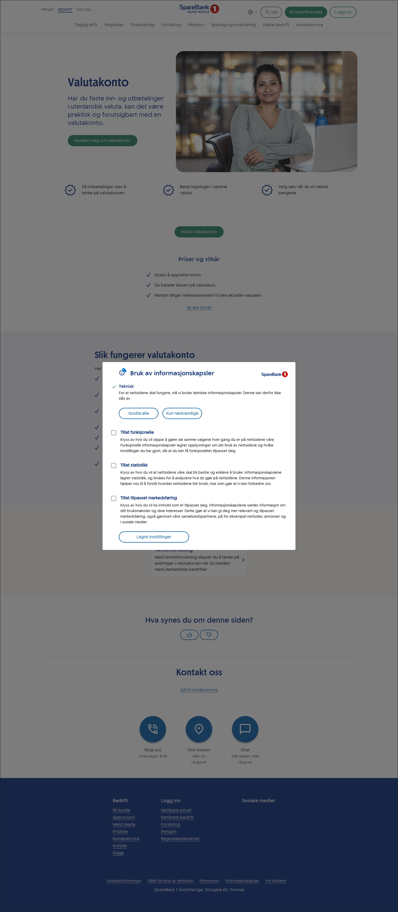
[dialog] (199, 456)
